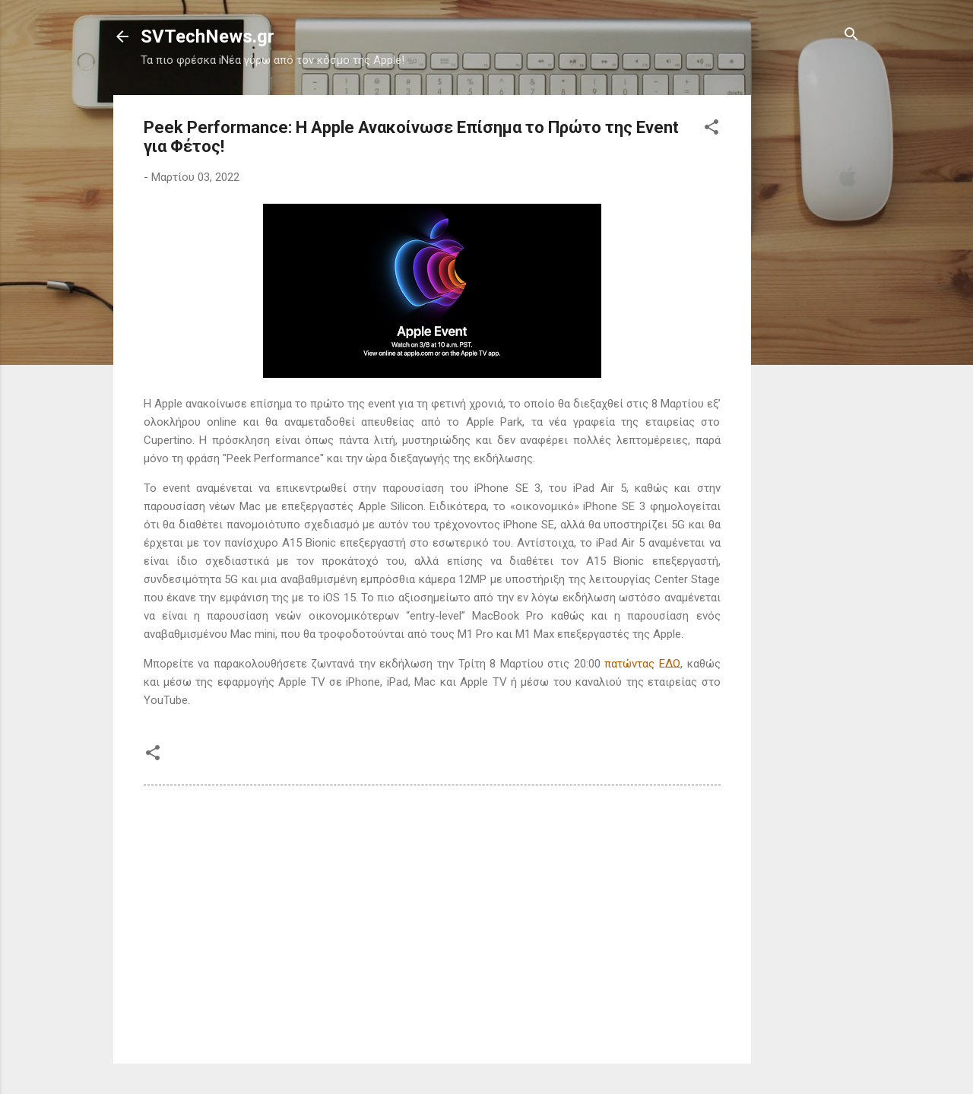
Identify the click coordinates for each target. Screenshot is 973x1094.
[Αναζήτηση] (851, 35)
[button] (711, 128)
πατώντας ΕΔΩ (642, 664)
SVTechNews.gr (207, 36)
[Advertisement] (811, 323)
